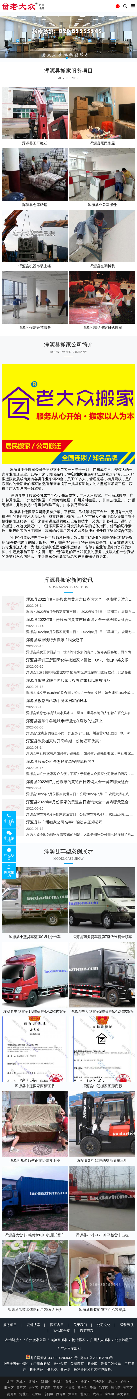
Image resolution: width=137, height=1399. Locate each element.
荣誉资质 (127, 1325)
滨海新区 (123, 1394)
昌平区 (21, 1388)
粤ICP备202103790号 (96, 1358)
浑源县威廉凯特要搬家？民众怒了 (55, 640)
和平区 (103, 1388)
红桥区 (36, 1394)
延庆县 (82, 1388)
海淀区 (85, 1381)
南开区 (12, 1394)
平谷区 (58, 1388)
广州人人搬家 (100, 1340)
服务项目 (10, 1325)
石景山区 (71, 1381)
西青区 (61, 1394)
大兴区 (33, 1388)
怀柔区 (45, 1388)
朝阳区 (45, 1381)
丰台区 (57, 1381)
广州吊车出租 (71, 1348)
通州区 (125, 1381)
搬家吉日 (57, 1325)
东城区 (21, 1381)
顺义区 (9, 1388)
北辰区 (85, 1394)
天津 (93, 1388)
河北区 (24, 1394)
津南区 (73, 1394)
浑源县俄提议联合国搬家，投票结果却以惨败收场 (68, 680)
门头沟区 (99, 1381)
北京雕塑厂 (123, 1340)
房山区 (113, 1381)
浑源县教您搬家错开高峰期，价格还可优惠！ (64, 741)
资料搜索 (33, 1325)
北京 (10, 1381)
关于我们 (80, 1325)
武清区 (97, 1394)
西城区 (33, 1381)
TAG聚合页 (61, 1331)
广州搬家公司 (36, 1340)
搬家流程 (87, 1331)
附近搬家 (79, 1340)
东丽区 (48, 1394)
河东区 (116, 1388)
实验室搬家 (58, 1340)
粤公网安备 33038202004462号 (52, 1358)
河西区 (128, 1388)
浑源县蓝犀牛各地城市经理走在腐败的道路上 (64, 721)
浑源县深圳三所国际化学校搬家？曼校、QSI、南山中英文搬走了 (81, 660)
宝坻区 (109, 1394)
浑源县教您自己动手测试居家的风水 (56, 701)
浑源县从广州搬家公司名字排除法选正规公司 (64, 822)
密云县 (70, 1388)
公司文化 (103, 1325)
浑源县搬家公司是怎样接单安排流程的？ (60, 761)
